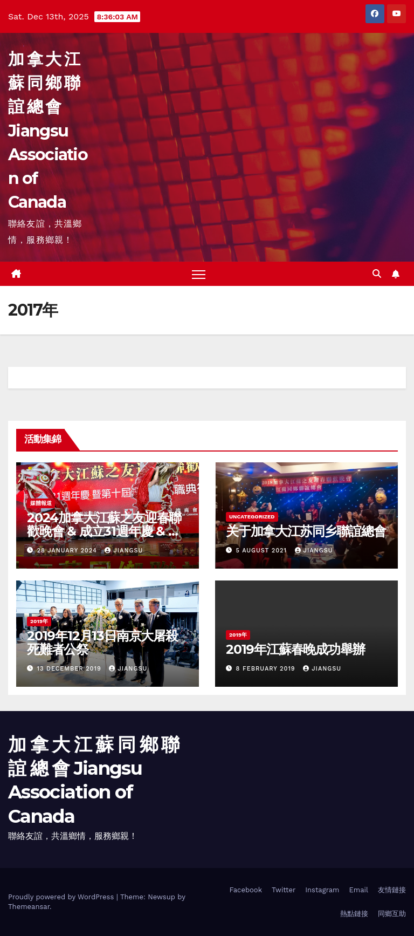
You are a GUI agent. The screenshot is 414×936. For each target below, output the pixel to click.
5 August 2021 (262, 550)
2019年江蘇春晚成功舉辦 (295, 649)
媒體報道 (41, 503)
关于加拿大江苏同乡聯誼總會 (305, 531)
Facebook (245, 890)
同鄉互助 (392, 914)
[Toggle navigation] (198, 274)
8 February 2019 (267, 668)
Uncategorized (252, 517)
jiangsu (124, 550)
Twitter (283, 890)
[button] (376, 274)
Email (358, 890)
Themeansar (29, 907)
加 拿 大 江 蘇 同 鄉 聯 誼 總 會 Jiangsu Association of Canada (47, 130)
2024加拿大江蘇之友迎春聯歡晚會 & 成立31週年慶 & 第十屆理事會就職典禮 (104, 531)
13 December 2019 (70, 668)
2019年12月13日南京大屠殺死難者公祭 (102, 642)
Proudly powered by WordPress (62, 897)
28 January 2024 (68, 550)
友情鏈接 (392, 890)
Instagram (322, 890)
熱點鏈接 (354, 914)
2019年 (39, 621)
